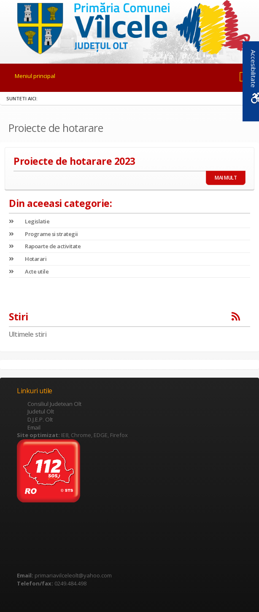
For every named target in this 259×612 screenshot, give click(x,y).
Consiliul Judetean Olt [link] (54, 404)
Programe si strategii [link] (43, 234)
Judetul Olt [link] (40, 411)
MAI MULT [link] (226, 177)
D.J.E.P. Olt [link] (40, 419)
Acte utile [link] (29, 271)
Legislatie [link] (29, 221)
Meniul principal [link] (35, 76)
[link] (130, 27)
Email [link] (33, 427)
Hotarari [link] (27, 259)
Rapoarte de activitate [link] (45, 246)
